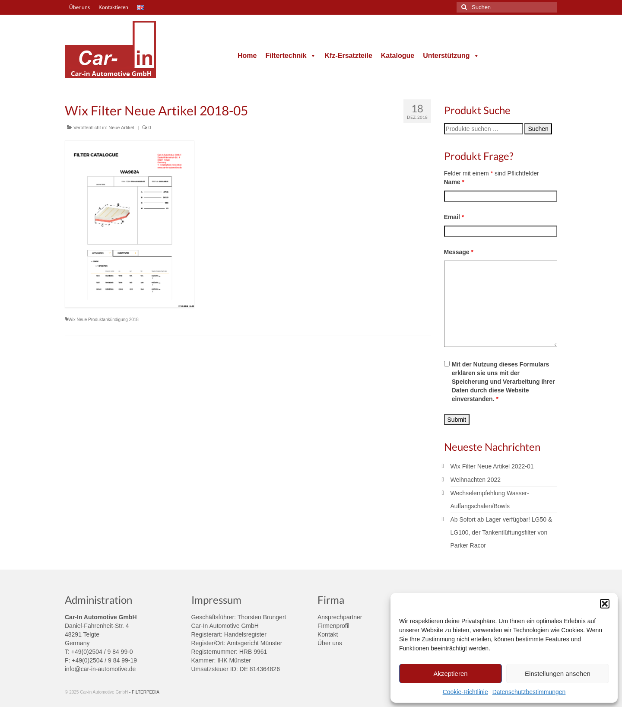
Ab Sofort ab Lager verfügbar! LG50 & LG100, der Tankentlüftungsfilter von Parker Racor (501, 532)
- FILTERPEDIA (144, 692)
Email (454, 216)
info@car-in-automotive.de (100, 669)
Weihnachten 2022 (476, 479)
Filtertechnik (290, 55)
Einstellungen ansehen (557, 673)
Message (459, 251)
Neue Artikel (121, 127)
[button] (604, 603)
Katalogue (397, 55)
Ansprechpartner (339, 617)
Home (247, 55)
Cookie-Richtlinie (465, 691)
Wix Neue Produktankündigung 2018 (103, 319)
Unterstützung (451, 55)
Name (454, 181)
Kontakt (327, 634)
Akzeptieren (450, 673)
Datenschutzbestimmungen (529, 691)
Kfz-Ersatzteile (348, 55)
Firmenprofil (333, 625)
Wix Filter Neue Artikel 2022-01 (492, 466)
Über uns (329, 643)
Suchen (538, 128)
